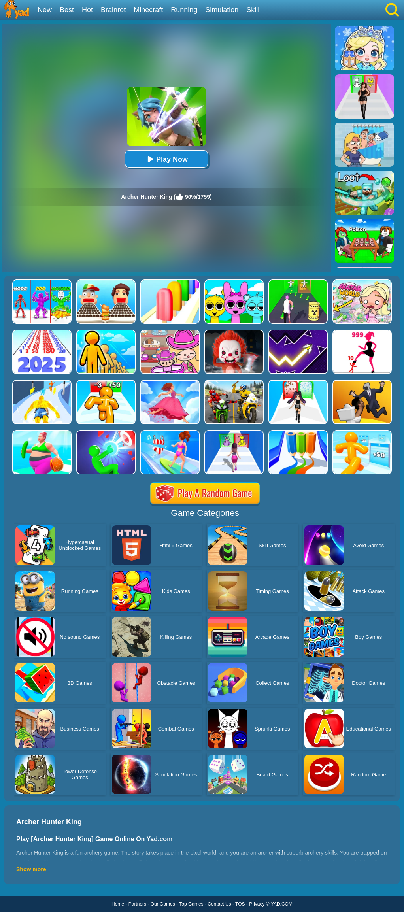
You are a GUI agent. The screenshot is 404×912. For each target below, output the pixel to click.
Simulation (221, 10)
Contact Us (219, 904)
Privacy (256, 904)
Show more (31, 869)
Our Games (163, 904)
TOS (240, 904)
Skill (252, 10)
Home (117, 904)
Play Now (166, 159)
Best (67, 10)
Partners (137, 904)
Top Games (191, 904)
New (45, 10)
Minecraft (148, 10)
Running (184, 10)
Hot (87, 10)
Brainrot (113, 10)
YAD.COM (282, 904)
